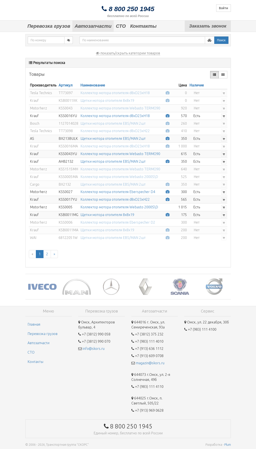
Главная (34, 324)
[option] (42, 286)
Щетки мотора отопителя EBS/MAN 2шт (113, 123)
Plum (227, 444)
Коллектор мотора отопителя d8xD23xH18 (115, 93)
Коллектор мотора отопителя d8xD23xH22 (115, 131)
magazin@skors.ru (150, 363)
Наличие (197, 85)
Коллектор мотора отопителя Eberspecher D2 (117, 222)
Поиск (221, 40)
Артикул (66, 85)
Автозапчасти (93, 26)
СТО (121, 26)
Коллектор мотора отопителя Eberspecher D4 (117, 192)
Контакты (143, 26)
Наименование (92, 85)
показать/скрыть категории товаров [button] (128, 53)
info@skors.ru (93, 349)
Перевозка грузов (49, 26)
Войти (223, 8)
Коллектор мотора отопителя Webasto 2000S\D (119, 177)
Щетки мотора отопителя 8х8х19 (107, 100)
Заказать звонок (207, 26)
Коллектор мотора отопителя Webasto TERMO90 (120, 108)
